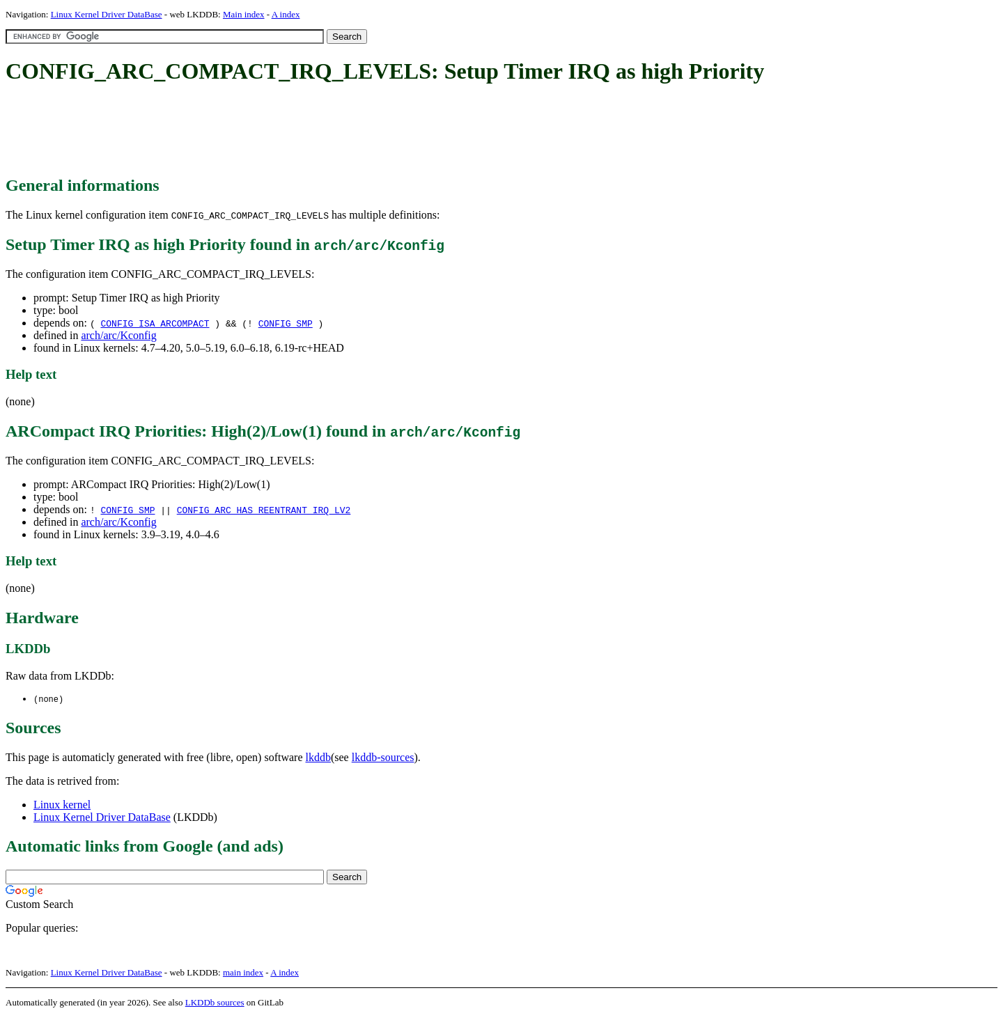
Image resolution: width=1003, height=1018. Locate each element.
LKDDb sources (214, 1003)
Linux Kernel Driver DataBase (106, 14)
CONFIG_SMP (285, 323)
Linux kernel (62, 805)
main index (243, 973)
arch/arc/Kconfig (118, 335)
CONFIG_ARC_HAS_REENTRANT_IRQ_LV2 (264, 509)
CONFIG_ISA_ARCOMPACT (154, 323)
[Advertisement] (259, 131)
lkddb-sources (383, 758)
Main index (244, 14)
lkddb (318, 758)
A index (286, 14)
